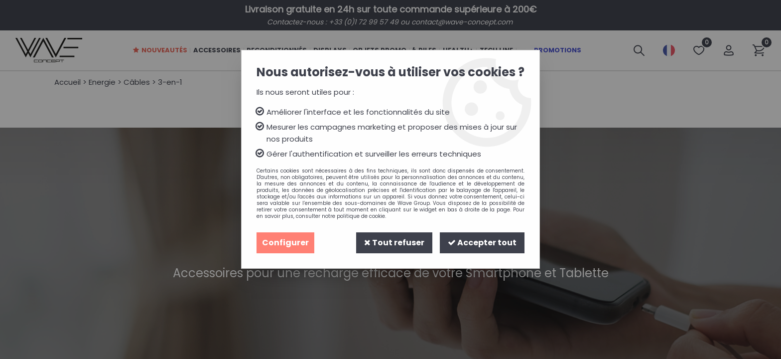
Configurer (285, 242)
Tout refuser (394, 242)
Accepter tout (482, 242)
